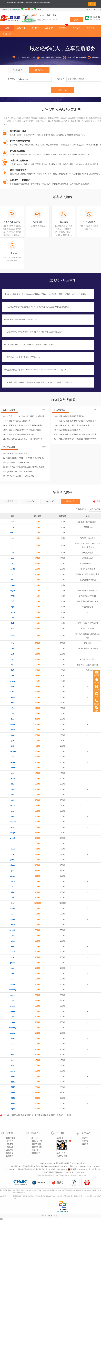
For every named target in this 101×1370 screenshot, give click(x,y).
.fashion (13, 685)
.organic (12, 924)
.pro (12, 951)
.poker (12, 945)
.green (12, 870)
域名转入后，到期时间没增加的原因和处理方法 (77, 428)
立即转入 (62, 90)
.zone (13, 1070)
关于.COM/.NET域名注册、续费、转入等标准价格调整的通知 (33, 410)
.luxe (12, 696)
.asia (12, 557)
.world (12, 1064)
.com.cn (12, 526)
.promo (12, 956)
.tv (13, 568)
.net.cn (12, 579)
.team (13, 1016)
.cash (12, 794)
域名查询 (72, 1184)
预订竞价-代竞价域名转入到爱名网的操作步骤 (26, 461)
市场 (5, 34)
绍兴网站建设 (47, 1190)
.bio (12, 767)
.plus (12, 940)
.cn (13, 521)
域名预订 (29, 1184)
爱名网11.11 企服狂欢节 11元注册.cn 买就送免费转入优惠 (31, 419)
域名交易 (48, 1184)
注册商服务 (35, 1147)
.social (12, 999)
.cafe (12, 788)
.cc (13, 532)
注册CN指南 (36, 1138)
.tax (12, 1010)
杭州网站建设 (17, 1190)
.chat (12, 805)
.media (12, 913)
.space (12, 734)
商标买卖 (90, 28)
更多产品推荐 (61, 1150)
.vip (12, 539)
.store (13, 629)
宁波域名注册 (88, 1190)
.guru (13, 875)
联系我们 (9, 1150)
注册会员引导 (36, 1135)
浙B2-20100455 (62, 1163)
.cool (12, 821)
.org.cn (12, 584)
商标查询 (22, 1186)
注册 (95, 9)
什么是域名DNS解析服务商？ (19, 456)
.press (12, 723)
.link (12, 617)
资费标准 (9, 1141)
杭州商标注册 (58, 1190)
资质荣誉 (9, 1138)
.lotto (13, 897)
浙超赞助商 (16, 9)
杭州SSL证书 (78, 1190)
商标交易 (16, 1186)
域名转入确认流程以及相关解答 (20, 465)
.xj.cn (13, 606)
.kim (12, 886)
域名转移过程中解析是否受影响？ (72, 410)
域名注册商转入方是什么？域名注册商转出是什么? (28, 452)
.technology (12, 1021)
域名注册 (21, 28)
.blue (12, 777)
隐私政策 (9, 1147)
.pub (12, 647)
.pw (12, 729)
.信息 (13, 664)
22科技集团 (5, 9)
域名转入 (22, 1184)
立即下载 (92, 4)
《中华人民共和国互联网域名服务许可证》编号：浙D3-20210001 (62, 1166)
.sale (12, 972)
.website (12, 745)
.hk (12, 750)
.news (13, 918)
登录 (86, 9)
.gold (12, 864)
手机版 (50, 1209)
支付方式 (85, 1126)
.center (12, 799)
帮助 (54, 15)
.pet (12, 929)
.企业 (13, 1075)
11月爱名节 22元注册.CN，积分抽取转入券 (25, 433)
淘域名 (34, 15)
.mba (12, 907)
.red (12, 962)
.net (12, 546)
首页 (7, 28)
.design (12, 826)
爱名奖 (66, 1184)
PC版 (56, 1209)
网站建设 (63, 28)
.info (12, 573)
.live (12, 637)
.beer (12, 680)
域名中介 (54, 1184)
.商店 (13, 1081)
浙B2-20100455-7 (11, 1163)
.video (12, 1037)
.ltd (12, 642)
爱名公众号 (60, 1132)
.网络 (13, 600)
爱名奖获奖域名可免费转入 (19, 414)
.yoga (13, 691)
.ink (12, 880)
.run (12, 967)
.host (12, 712)
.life (12, 891)
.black (12, 772)
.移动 (13, 1097)
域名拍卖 (41, 1184)
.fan (12, 837)
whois (42, 15)
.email (12, 832)
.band (12, 761)
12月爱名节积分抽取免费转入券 (21, 428)
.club (12, 622)
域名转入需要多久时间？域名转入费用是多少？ (77, 414)
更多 (14, 1192)
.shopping (12, 983)
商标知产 (77, 28)
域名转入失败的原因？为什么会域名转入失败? (77, 419)
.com (12, 515)
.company (12, 815)
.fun (12, 707)
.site (12, 669)
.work (12, 675)
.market (13, 902)
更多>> (44, 403)
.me (12, 611)
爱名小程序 (60, 1147)
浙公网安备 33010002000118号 (79, 1163)
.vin (12, 1043)
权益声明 (9, 1144)
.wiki (12, 1059)
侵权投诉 (34, 1144)
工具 (9, 34)
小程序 (37, 9)
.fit (13, 702)
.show (12, 989)
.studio (12, 1005)
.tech (12, 740)
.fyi (12, 848)
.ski (12, 994)
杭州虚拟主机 (68, 1190)
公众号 (24, 9)
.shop (13, 658)
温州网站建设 (37, 1190)
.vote (12, 1048)
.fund (13, 842)
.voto (12, 1054)
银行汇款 (85, 1135)
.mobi (12, 562)
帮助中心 (35, 1126)
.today (12, 1027)
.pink (13, 934)
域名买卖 (49, 28)
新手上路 (34, 1132)
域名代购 (61, 1184)
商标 (48, 15)
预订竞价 (35, 28)
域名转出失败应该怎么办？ (69, 424)
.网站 (13, 1102)
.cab (12, 783)
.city (12, 810)
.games (12, 853)
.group (12, 653)
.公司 (13, 595)
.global (12, 859)
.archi (12, 756)
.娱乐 (13, 1086)
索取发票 (85, 1138)
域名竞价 (35, 1184)
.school (12, 978)
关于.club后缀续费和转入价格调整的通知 (25, 424)
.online (12, 718)
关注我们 (60, 1126)
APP (30, 9)
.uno (12, 1032)
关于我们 (10, 1126)
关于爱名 (9, 1135)
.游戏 (13, 1092)
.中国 (13, 590)
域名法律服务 (86, 1184)
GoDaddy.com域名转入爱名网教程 (21, 470)
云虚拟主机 (95, 1184)
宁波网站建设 (27, 1190)
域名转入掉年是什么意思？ (18, 447)
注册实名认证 (36, 1141)
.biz (12, 552)
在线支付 (85, 1132)
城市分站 (3, 1190)
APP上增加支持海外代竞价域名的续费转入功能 (77, 433)
